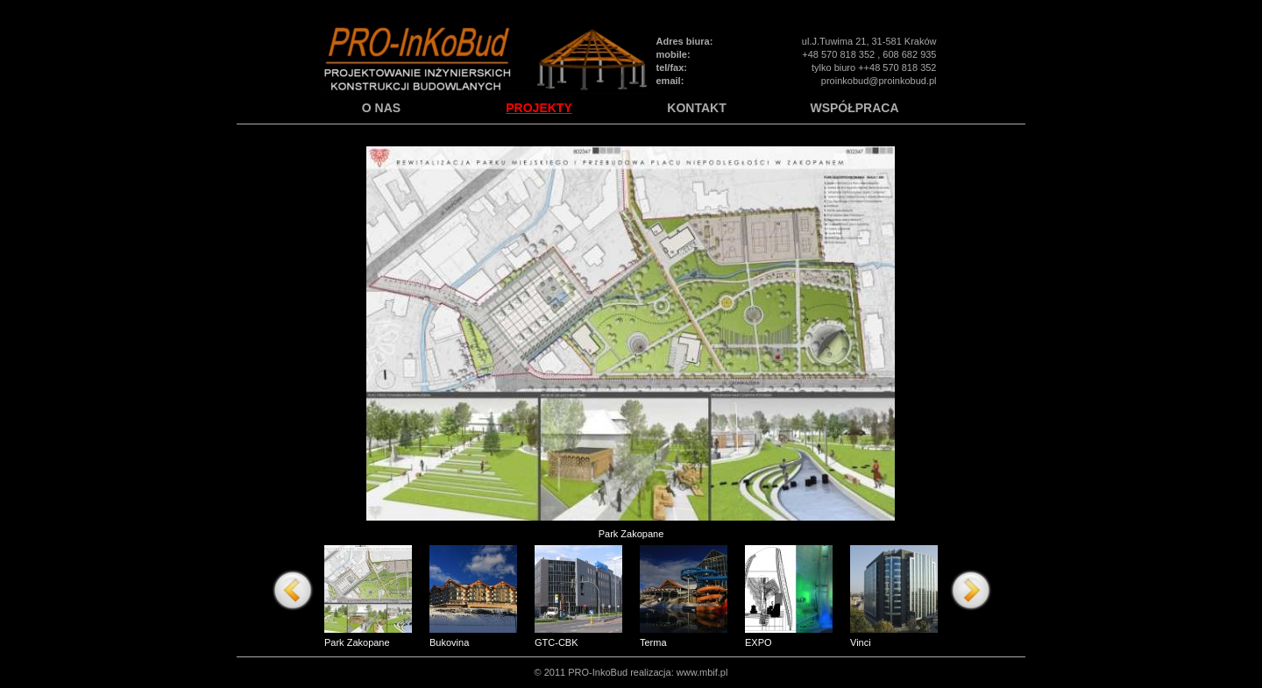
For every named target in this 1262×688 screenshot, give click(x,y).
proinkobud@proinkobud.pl (879, 80)
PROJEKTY (538, 108)
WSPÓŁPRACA (854, 108)
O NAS (381, 108)
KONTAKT (696, 108)
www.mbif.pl (702, 672)
